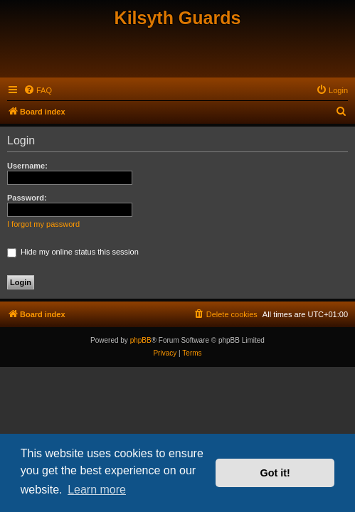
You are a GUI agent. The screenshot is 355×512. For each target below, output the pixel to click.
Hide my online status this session (73, 251)
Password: (27, 197)
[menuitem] (37, 90)
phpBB (141, 340)
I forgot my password (43, 224)
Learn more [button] (97, 490)
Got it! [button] (275, 473)
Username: (27, 165)
